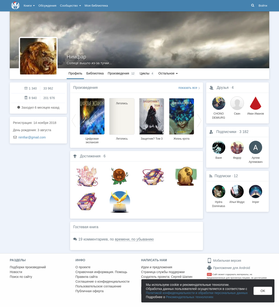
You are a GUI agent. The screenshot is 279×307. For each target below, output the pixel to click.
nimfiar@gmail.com (32, 137)
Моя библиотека (96, 5)
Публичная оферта (90, 291)
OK (263, 291)
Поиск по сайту (21, 277)
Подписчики (226, 132)
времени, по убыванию (134, 239)
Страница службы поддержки (163, 272)
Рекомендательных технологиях (189, 297)
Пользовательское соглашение (99, 286)
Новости (16, 272)
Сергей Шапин (181, 277)
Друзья (222, 88)
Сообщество (70, 5)
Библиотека (95, 73)
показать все (187, 88)
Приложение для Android (228, 267)
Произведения (85, 88)
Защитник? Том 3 (152, 138)
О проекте (83, 267)
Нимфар (76, 57)
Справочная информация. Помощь (101, 272)
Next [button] (199, 120)
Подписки (223, 176)
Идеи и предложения (156, 267)
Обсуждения (47, 5)
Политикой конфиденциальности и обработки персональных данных (197, 293)
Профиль (75, 73)
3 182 (244, 132)
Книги (29, 5)
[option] (92, 120)
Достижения (90, 156)
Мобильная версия (224, 260)
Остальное (168, 73)
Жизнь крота (182, 138)
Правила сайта (87, 277)
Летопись (122, 138)
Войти (263, 5)
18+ (209, 274)
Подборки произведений (28, 267)
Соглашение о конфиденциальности (102, 281)
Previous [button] (73, 120)
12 (236, 176)
